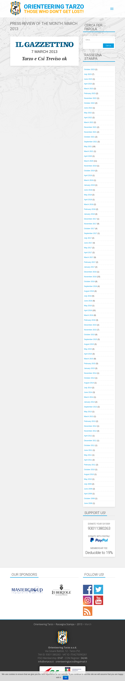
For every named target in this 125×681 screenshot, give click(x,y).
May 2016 (88, 306)
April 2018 (88, 200)
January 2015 (89, 368)
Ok (65, 678)
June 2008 (88, 503)
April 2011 (88, 460)
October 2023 (89, 69)
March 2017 (88, 257)
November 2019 (90, 166)
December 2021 (90, 127)
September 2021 (90, 142)
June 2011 (88, 450)
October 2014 (89, 378)
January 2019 (89, 185)
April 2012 (88, 436)
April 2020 (88, 156)
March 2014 (88, 397)
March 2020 (88, 161)
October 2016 (89, 281)
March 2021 (88, 151)
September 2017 (90, 233)
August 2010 (89, 474)
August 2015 (89, 344)
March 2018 (88, 204)
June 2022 (88, 108)
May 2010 (88, 479)
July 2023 (88, 74)
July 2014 (88, 388)
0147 (60, 658)
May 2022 (88, 113)
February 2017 (90, 262)
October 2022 (89, 103)
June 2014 (88, 392)
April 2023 (88, 84)
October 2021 (89, 137)
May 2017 (88, 248)
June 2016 (88, 301)
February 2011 (90, 465)
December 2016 (90, 272)
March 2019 (88, 180)
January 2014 (89, 402)
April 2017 (88, 253)
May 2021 (88, 147)
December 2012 (90, 426)
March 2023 (88, 89)
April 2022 (88, 118)
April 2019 (88, 175)
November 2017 (90, 224)
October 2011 (89, 445)
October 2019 (89, 171)
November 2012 (90, 431)
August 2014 (89, 383)
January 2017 (89, 267)
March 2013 (88, 416)
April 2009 (88, 494)
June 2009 (88, 489)
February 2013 (90, 421)
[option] (27, 590)
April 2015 (88, 354)
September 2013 (90, 407)
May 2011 (88, 455)
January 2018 (89, 214)
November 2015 (90, 330)
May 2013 (88, 412)
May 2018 (88, 195)
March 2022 (88, 122)
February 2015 (90, 364)
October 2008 (89, 498)
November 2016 (90, 277)
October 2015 (89, 335)
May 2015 (88, 349)
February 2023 (90, 93)
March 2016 (88, 315)
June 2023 (88, 79)
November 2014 (90, 373)
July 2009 (88, 484)
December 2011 (90, 441)
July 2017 (88, 238)
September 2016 (90, 286)
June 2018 (88, 190)
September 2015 (90, 339)
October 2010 (89, 470)
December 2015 (90, 325)
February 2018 (90, 209)
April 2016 (88, 310)
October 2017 (89, 229)
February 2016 (90, 320)
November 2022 (90, 98)
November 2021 (90, 132)
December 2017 (90, 219)
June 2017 (88, 243)
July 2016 (88, 296)
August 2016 (89, 291)
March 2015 (88, 359)
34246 (84, 658)
